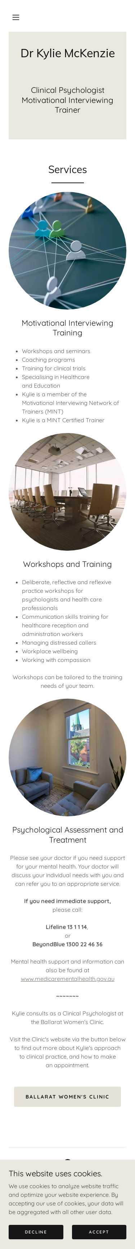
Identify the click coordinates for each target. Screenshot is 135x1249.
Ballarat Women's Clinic (67, 1097)
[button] (16, 17)
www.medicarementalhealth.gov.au (67, 978)
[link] (67, 53)
